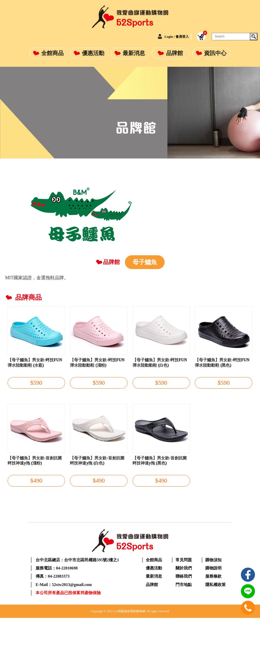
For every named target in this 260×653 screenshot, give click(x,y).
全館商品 (52, 53)
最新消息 (134, 53)
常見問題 (184, 595)
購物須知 (213, 595)
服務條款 (213, 611)
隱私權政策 (215, 619)
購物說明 (213, 603)
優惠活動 (93, 53)
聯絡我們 (184, 611)
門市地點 (184, 619)
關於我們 (184, 603)
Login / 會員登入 (170, 36)
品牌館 (174, 53)
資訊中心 (215, 53)
